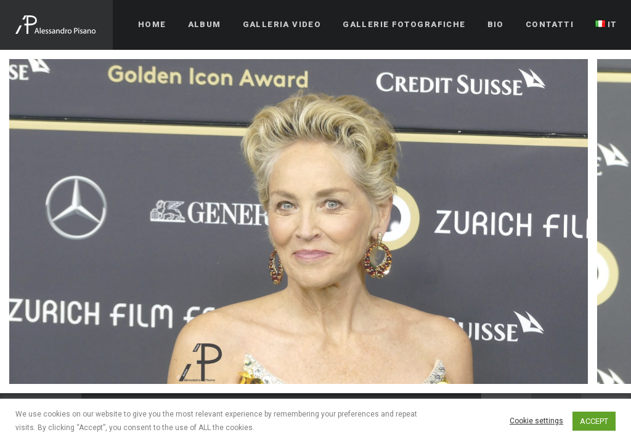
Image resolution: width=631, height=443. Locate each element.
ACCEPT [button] (594, 421)
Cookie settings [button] (536, 421)
